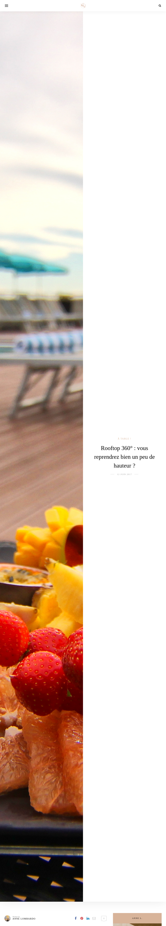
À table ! (124, 439)
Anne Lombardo (24, 919)
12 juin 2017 (124, 474)
